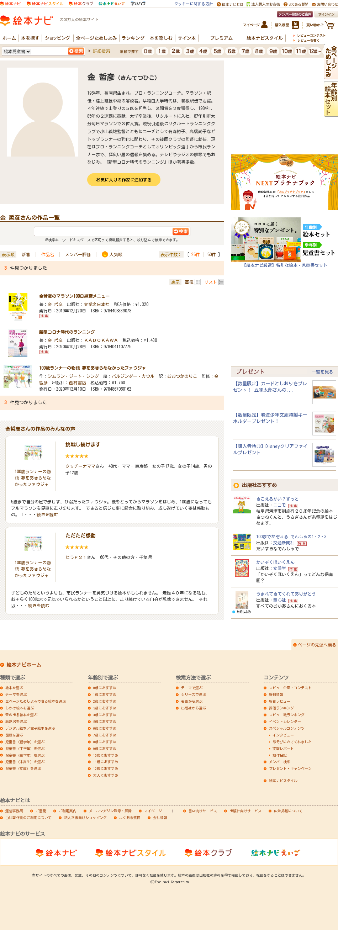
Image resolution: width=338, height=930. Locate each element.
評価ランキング (281, 708)
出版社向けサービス (245, 811)
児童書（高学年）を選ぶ (24, 755)
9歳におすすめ (104, 748)
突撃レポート (283, 748)
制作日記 (280, 755)
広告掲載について (288, 811)
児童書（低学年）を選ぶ (24, 742)
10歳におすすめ (105, 755)
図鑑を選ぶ (14, 735)
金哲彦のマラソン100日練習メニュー (74, 296)
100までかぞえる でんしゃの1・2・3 (291, 536)
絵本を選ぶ (14, 687)
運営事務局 (14, 811)
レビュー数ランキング (287, 715)
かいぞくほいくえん (275, 562)
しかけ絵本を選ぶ (19, 708)
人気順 (116, 254)
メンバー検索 (279, 761)
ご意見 (41, 811)
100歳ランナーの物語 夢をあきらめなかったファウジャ (92, 368)
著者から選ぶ (191, 701)
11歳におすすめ (105, 761)
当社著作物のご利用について (28, 817)
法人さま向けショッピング (85, 817)
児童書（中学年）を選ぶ (24, 748)
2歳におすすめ (104, 701)
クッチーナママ (80, 466)
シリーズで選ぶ (193, 694)
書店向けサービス (203, 811)
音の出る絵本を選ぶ (21, 715)
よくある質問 (130, 817)
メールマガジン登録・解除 (110, 811)
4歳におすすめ (104, 715)
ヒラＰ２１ (76, 557)
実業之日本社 (97, 304)
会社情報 (160, 817)
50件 (211, 254)
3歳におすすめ (104, 708)
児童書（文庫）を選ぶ (23, 768)
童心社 (279, 600)
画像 (189, 282)
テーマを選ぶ (16, 694)
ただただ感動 (80, 535)
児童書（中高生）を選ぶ (24, 761)
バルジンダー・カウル (133, 376)
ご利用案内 (67, 811)
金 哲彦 (55, 304)
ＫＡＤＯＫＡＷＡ (101, 340)
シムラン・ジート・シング (73, 376)
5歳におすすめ (104, 721)
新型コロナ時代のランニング (67, 332)
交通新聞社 (284, 542)
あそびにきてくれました (292, 742)
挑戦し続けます (82, 444)
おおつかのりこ (182, 376)
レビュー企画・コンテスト (290, 687)
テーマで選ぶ (191, 687)
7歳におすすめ (104, 735)
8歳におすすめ (104, 742)
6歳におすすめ (104, 728)
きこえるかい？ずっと (277, 499)
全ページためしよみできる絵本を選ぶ (35, 701)
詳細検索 (101, 51)
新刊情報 (276, 694)
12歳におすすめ (105, 768)
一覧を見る (322, 372)
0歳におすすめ (104, 687)
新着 (26, 254)
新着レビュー (279, 701)
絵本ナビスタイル (283, 780)
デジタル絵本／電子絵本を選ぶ (30, 728)
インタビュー (283, 735)
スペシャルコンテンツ (287, 728)
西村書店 (77, 382)
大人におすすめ (105, 775)
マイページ (153, 811)
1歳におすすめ (104, 694)
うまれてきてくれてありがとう (286, 594)
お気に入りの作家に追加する (124, 180)
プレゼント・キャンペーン (290, 768)
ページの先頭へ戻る (317, 645)
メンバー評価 (78, 254)
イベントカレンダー (285, 721)
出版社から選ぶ (193, 708)
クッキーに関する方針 (193, 4)
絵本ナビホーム (23, 664)
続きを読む (47, 514)
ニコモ (279, 505)
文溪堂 (279, 568)
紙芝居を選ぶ (16, 721)
